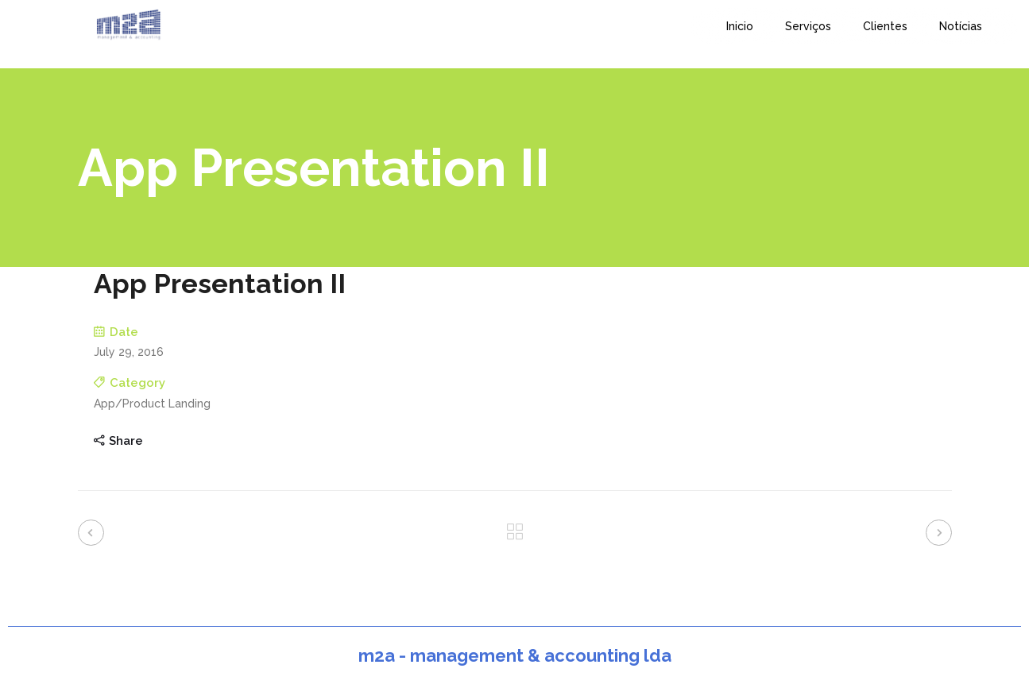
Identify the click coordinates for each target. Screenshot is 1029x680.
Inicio (739, 26)
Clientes (885, 26)
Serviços (808, 26)
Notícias (960, 26)
